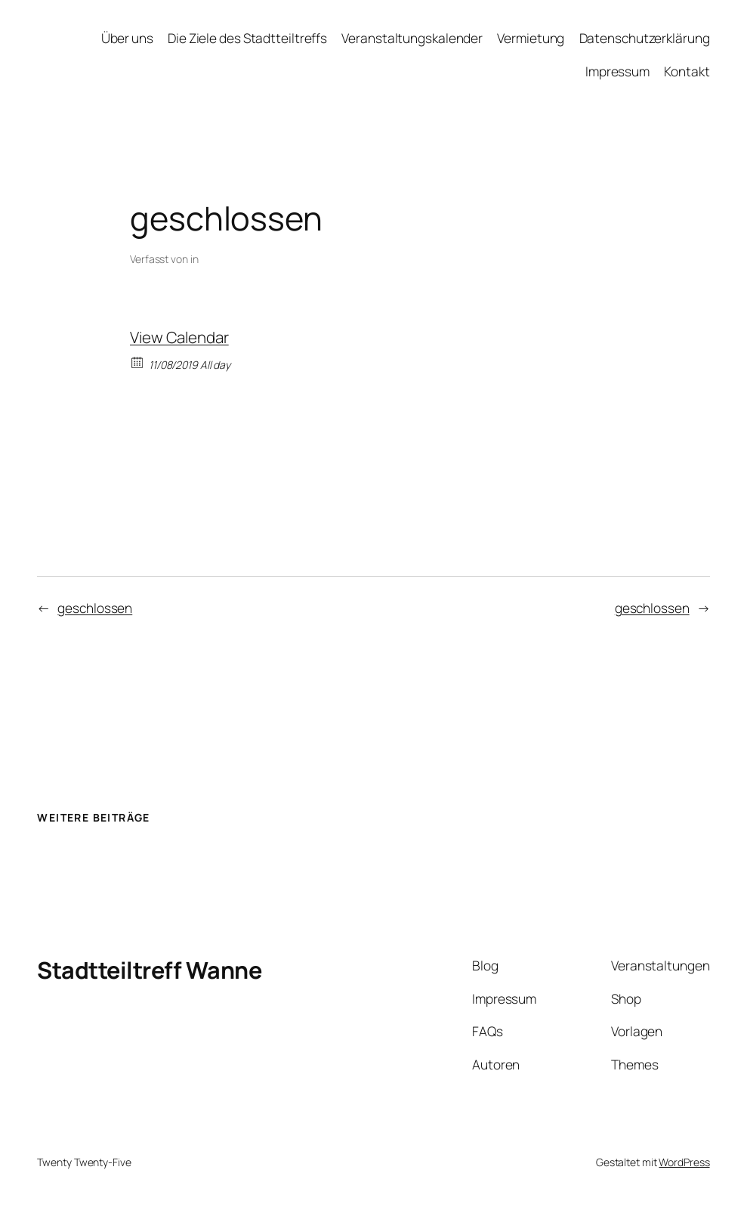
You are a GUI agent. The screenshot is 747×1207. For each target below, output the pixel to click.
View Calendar (179, 337)
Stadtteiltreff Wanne (149, 970)
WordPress (684, 1162)
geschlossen (94, 608)
